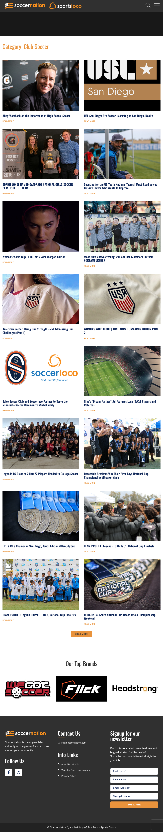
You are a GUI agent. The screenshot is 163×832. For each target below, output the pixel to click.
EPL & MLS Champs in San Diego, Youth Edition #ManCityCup (38, 546)
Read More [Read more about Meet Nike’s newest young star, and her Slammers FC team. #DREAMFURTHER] (89, 266)
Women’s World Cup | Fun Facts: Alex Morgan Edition (33, 257)
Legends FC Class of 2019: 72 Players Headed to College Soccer (40, 474)
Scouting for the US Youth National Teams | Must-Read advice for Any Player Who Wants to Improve (120, 186)
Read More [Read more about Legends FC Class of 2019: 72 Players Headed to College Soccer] (8, 479)
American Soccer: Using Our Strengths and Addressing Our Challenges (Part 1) (37, 331)
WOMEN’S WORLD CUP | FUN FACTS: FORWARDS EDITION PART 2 (121, 331)
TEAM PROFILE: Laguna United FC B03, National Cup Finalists (39, 615)
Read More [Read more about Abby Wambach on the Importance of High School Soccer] (8, 121)
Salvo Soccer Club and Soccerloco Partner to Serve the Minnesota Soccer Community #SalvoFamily (35, 403)
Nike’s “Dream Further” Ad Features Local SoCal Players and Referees (120, 403)
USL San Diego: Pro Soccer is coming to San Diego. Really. (118, 116)
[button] (81, 634)
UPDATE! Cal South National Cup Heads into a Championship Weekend (120, 617)
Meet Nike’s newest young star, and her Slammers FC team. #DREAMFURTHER (119, 259)
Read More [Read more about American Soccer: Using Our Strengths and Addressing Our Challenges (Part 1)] (8, 338)
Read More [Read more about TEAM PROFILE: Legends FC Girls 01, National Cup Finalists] (89, 552)
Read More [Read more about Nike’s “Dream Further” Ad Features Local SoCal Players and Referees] (89, 410)
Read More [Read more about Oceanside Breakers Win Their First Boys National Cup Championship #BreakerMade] (89, 483)
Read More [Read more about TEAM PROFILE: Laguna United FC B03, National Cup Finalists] (8, 620)
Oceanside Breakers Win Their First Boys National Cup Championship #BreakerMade (116, 475)
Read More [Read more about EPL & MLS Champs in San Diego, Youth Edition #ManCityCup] (8, 552)
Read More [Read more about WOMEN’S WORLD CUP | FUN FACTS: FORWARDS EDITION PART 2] (89, 338)
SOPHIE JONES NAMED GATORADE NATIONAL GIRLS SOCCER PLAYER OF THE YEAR (37, 186)
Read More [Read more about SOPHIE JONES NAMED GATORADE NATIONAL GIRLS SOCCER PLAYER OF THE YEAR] (8, 194)
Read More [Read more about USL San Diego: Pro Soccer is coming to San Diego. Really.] (89, 121)
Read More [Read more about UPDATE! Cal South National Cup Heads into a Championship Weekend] (89, 624)
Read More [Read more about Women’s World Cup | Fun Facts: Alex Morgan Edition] (8, 262)
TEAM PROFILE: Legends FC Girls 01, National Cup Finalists (119, 546)
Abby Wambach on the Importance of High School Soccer (36, 116)
